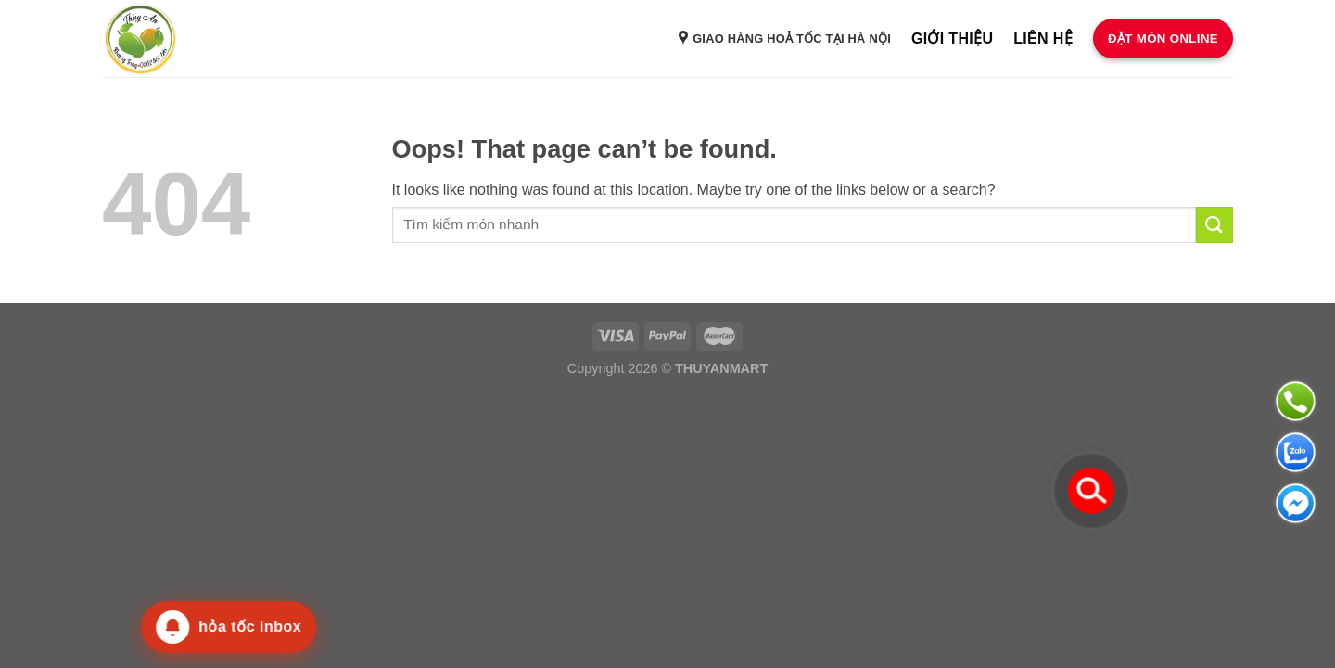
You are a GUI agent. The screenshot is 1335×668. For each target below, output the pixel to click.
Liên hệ (1043, 38)
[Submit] (1214, 225)
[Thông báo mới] (217, 627)
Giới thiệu (952, 38)
